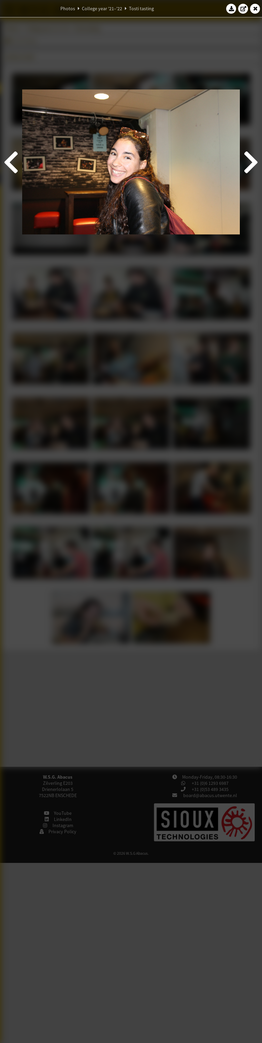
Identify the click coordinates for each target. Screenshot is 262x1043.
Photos (67, 8)
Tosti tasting (141, 8)
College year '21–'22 (102, 8)
